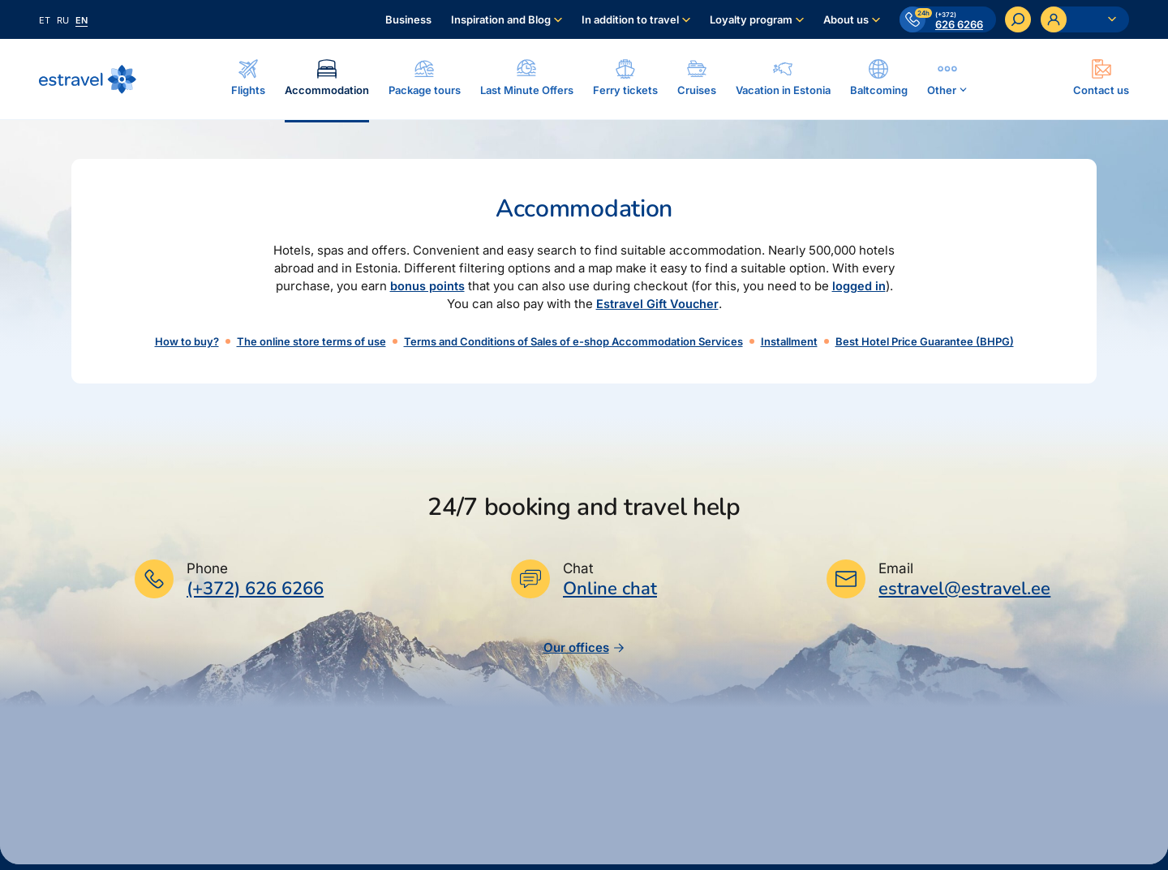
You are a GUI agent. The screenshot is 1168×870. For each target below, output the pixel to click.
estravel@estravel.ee (964, 595)
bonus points (427, 288)
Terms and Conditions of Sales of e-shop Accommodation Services (573, 342)
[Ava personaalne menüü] (1085, 19)
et (44, 20)
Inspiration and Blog (500, 19)
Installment (789, 342)
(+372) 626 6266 (255, 595)
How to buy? (187, 342)
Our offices (584, 653)
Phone (207, 575)
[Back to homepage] (87, 79)
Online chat (610, 595)
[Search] (1018, 19)
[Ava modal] (1101, 78)
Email (895, 575)
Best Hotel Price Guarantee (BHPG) (924, 342)
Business (407, 19)
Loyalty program (750, 19)
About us (845, 19)
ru (63, 20)
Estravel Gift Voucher (657, 306)
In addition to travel (629, 19)
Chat (578, 575)
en (81, 20)
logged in (859, 288)
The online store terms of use (311, 342)
